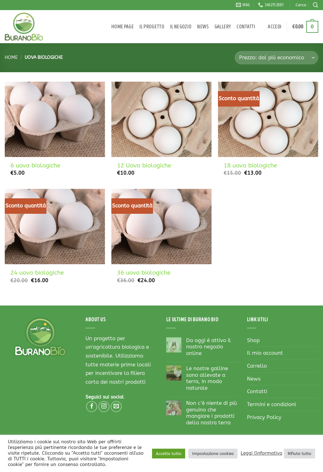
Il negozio (180, 26)
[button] (274, 26)
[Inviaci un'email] (116, 406)
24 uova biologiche (37, 272)
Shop (253, 340)
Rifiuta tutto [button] (299, 453)
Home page (122, 26)
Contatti (246, 26)
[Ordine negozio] (276, 57)
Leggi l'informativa (261, 453)
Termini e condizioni (271, 404)
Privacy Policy (264, 417)
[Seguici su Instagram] (104, 406)
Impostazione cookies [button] (213, 453)
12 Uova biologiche (144, 165)
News (202, 26)
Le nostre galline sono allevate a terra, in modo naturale (207, 378)
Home (11, 57)
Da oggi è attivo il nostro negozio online (208, 347)
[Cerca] (315, 5)
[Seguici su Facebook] (91, 406)
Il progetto (151, 26)
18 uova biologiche (250, 165)
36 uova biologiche (143, 272)
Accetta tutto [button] (168, 453)
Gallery (222, 26)
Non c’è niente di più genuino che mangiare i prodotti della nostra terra (211, 413)
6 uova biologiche (35, 165)
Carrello (257, 366)
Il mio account (265, 353)
